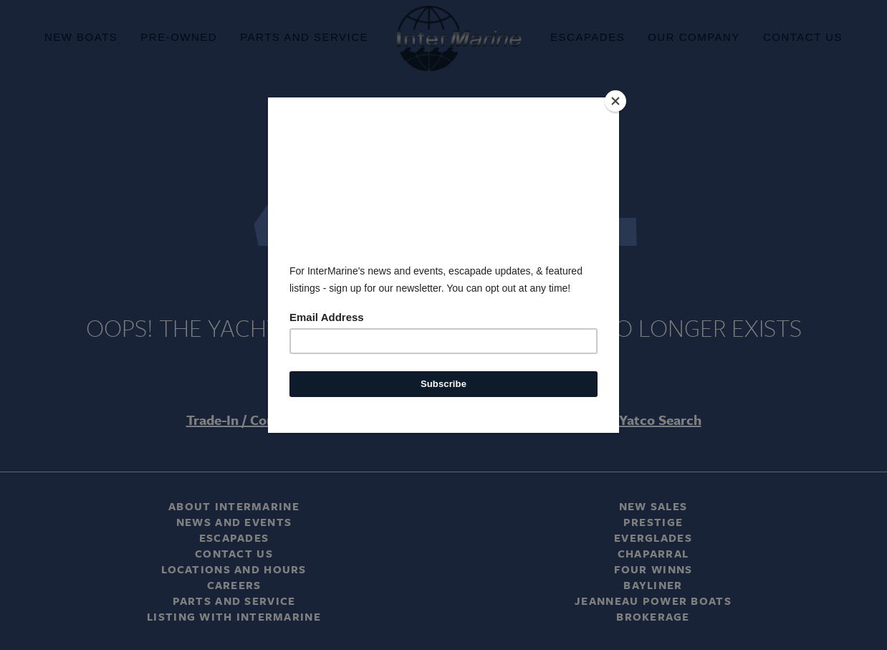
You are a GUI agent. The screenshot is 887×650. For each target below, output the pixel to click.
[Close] (615, 101)
